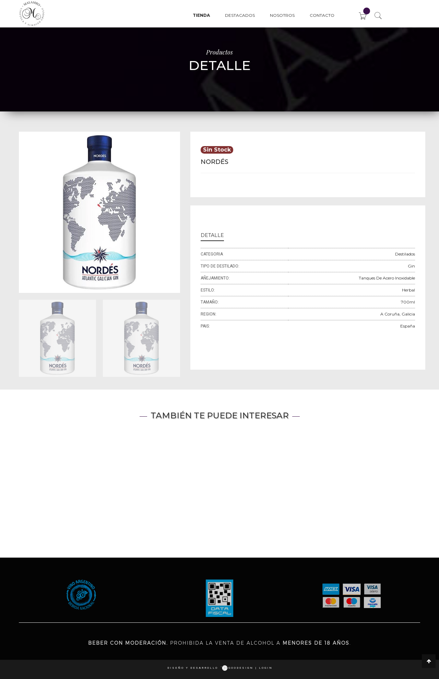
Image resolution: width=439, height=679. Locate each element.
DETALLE (212, 235)
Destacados (240, 15)
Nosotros (282, 15)
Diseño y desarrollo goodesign (210, 667)
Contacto (322, 15)
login (266, 667)
